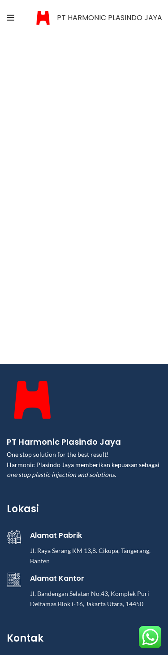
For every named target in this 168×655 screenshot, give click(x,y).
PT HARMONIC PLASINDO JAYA (109, 18)
